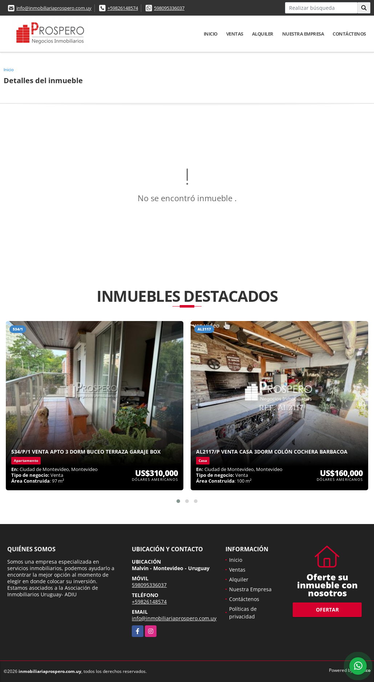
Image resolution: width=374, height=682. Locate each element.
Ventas (234, 34)
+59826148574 (122, 8)
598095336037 (169, 8)
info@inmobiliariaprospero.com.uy (54, 8)
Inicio (211, 34)
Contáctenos (349, 34)
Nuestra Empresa (303, 34)
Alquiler (262, 34)
